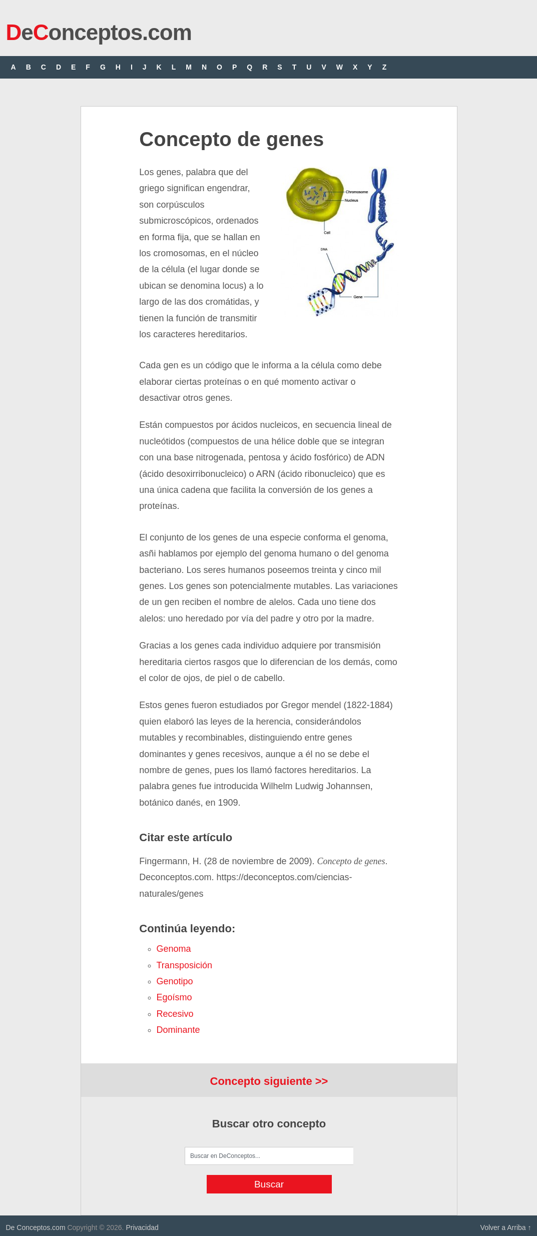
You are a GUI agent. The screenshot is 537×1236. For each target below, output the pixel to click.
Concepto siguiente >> (269, 1081)
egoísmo (174, 997)
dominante (178, 1030)
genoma (174, 949)
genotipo (175, 981)
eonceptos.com (99, 32)
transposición (184, 965)
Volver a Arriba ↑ (505, 1227)
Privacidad (142, 1227)
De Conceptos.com (36, 1227)
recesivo (175, 1014)
